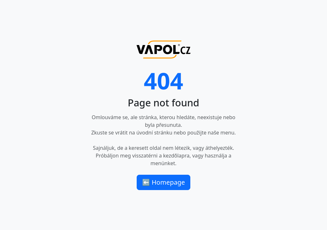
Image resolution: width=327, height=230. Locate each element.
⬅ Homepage (163, 182)
